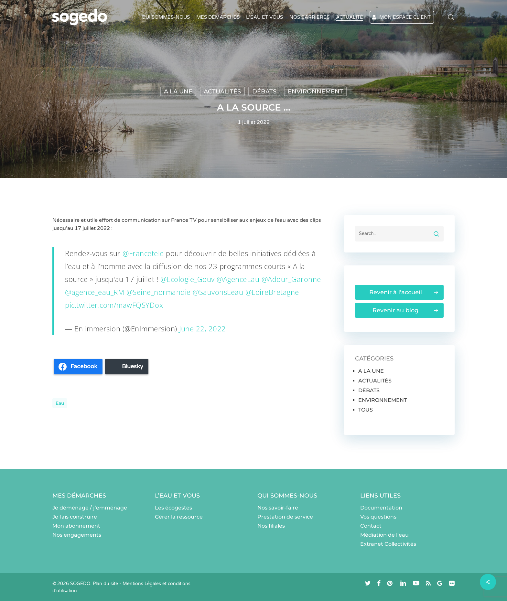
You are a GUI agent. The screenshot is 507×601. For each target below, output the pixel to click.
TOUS (365, 410)
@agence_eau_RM (94, 292)
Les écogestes (173, 508)
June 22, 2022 (202, 328)
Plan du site (105, 583)
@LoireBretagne (272, 292)
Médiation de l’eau (384, 535)
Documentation (381, 508)
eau (60, 403)
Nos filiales (271, 526)
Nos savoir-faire (277, 508)
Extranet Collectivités (388, 544)
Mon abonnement (76, 526)
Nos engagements (76, 535)
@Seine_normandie (158, 292)
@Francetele (143, 253)
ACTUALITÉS (222, 91)
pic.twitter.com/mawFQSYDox (114, 305)
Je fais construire (74, 517)
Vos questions (378, 517)
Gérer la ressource (179, 517)
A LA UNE (178, 91)
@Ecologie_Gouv (187, 279)
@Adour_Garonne (291, 279)
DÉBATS (264, 91)
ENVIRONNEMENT (315, 91)
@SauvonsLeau (218, 292)
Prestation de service (285, 517)
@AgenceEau (238, 279)
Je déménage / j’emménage (89, 508)
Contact (371, 526)
